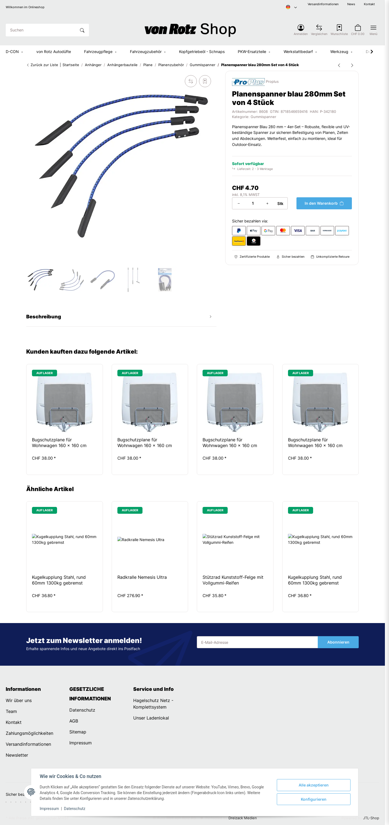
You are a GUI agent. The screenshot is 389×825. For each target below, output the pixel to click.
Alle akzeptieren (314, 785)
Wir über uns (19, 700)
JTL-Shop (371, 818)
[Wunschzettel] (339, 30)
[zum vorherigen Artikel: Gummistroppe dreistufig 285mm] (339, 65)
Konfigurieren (313, 799)
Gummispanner (263, 117)
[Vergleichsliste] (319, 30)
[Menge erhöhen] (267, 203)
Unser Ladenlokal (151, 718)
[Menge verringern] (238, 203)
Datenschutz (74, 808)
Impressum (49, 808)
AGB (73, 721)
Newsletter (17, 755)
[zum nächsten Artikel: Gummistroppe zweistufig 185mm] (352, 65)
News (351, 4)
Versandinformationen (323, 4)
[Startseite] (190, 30)
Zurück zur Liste (42, 65)
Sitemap (77, 732)
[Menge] (253, 203)
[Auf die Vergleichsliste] (191, 81)
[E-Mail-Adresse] (257, 642)
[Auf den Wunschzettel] (205, 81)
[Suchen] (41, 30)
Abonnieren (338, 642)
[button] (301, 30)
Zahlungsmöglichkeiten (29, 733)
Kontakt (369, 4)
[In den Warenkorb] (324, 203)
